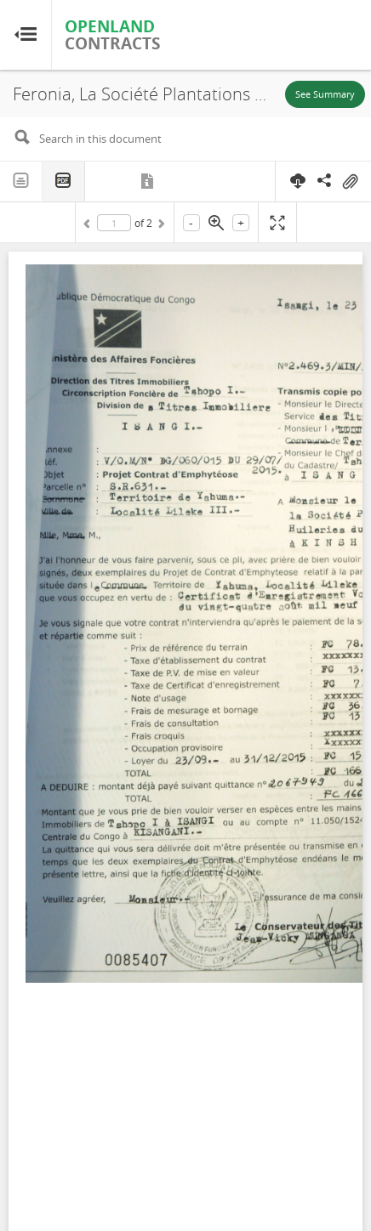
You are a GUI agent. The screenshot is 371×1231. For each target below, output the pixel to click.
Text (21, 181)
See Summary (325, 94)
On (349, 181)
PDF (64, 181)
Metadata (148, 181)
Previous (89, 226)
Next (160, 226)
